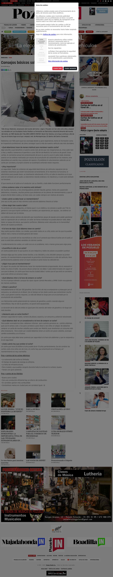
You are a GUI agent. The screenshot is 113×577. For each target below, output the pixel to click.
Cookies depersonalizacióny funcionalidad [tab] (41, 54)
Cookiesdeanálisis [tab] (41, 47)
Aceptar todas (57, 68)
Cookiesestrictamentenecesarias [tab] (41, 41)
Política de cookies (49, 34)
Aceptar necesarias (70, 68)
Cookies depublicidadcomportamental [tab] (41, 60)
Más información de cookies (58, 61)
